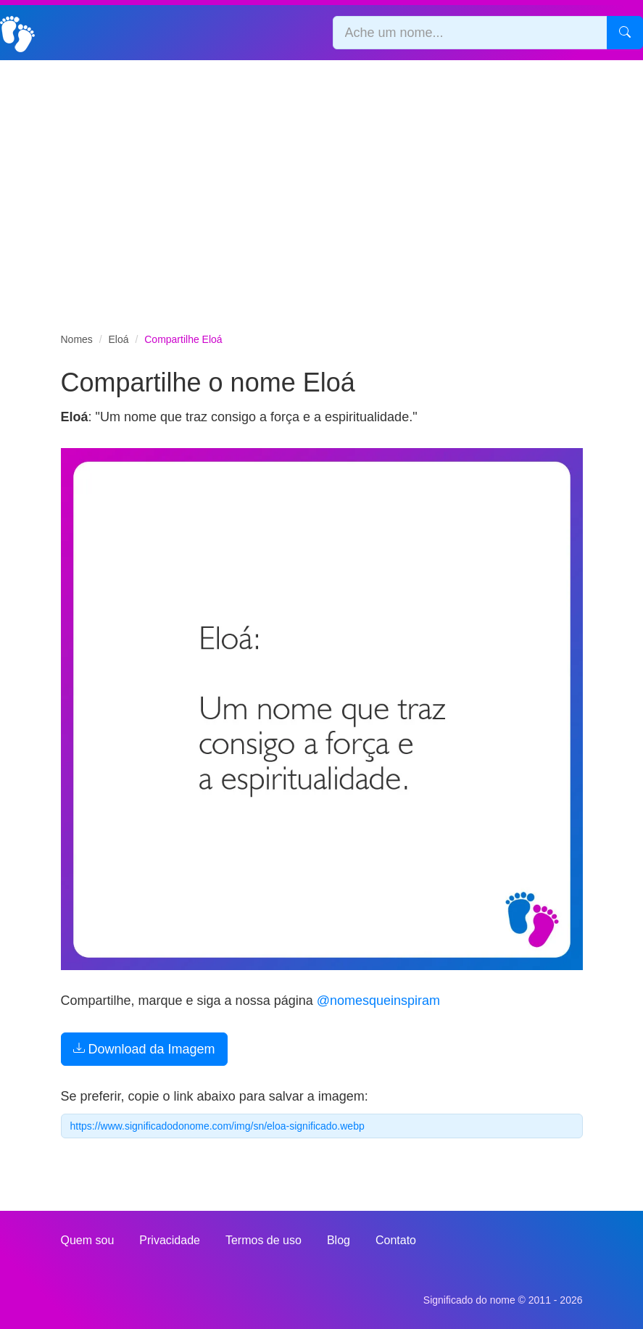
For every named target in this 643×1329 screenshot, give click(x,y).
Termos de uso (263, 1240)
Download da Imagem (144, 1049)
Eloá (119, 339)
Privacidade (169, 1240)
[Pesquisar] (625, 32)
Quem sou (88, 1240)
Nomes (77, 339)
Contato (396, 1240)
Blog (338, 1240)
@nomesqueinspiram (378, 1000)
